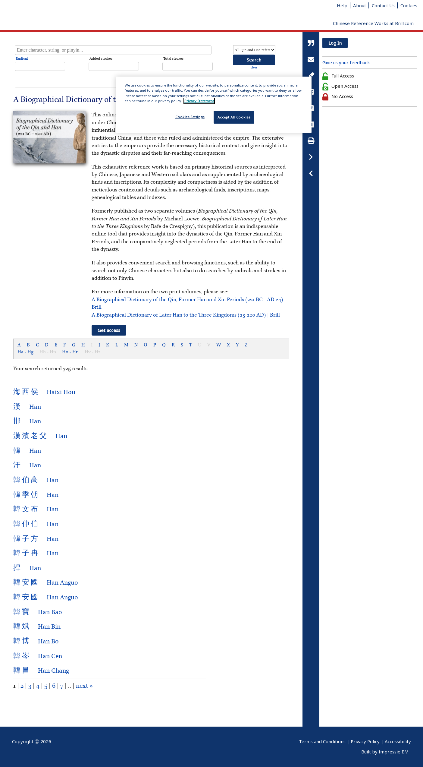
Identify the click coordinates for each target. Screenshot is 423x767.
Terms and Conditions (322, 741)
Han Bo (36, 641)
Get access (109, 330)
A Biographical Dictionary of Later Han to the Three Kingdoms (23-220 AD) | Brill (186, 315)
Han (27, 407)
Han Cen (37, 656)
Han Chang (41, 670)
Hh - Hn (47, 352)
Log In (335, 43)
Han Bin (37, 626)
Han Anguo (45, 582)
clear (254, 67)
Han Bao (37, 612)
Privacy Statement (199, 101)
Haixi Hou (44, 392)
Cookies (408, 5)
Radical (22, 59)
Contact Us (383, 5)
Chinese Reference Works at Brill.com (373, 23)
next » (84, 686)
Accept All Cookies (234, 117)
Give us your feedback (346, 62)
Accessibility (398, 741)
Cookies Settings (190, 117)
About (359, 5)
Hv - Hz (93, 352)
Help (342, 5)
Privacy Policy (365, 741)
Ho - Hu (70, 352)
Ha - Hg (25, 352)
